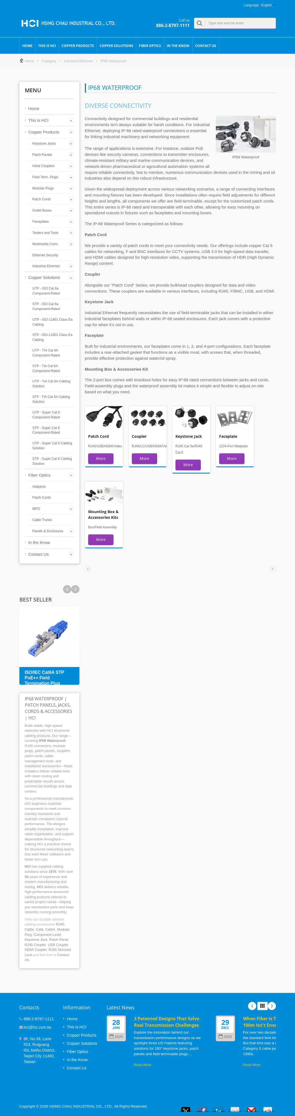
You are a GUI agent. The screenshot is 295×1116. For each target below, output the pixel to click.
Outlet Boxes (42, 210)
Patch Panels (42, 155)
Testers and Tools (45, 233)
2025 (116, 1037)
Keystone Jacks (44, 143)
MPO (36, 509)
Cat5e (29, 929)
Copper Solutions (116, 45)
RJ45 (60, 924)
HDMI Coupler (36, 950)
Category (49, 61)
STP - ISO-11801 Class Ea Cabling (52, 337)
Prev (75, 589)
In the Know (178, 45)
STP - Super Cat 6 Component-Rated (46, 430)
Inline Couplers (43, 166)
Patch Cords (41, 199)
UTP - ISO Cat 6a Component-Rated (46, 291)
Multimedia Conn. (45, 244)
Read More (142, 1065)
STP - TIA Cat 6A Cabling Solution (51, 399)
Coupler (139, 436)
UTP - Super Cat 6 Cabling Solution (52, 445)
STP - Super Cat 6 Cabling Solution (52, 461)
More (101, 458)
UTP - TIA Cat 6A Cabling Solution (51, 383)
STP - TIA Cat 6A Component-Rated (46, 368)
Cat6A (50, 929)
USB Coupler (58, 945)
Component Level (47, 935)
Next (67, 589)
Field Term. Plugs (45, 177)
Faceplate (228, 436)
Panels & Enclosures (47, 531)
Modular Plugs (43, 188)
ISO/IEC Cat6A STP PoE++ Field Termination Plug (44, 678)
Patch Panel (58, 940)
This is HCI (47, 45)
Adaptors (39, 487)
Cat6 (39, 929)
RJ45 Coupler (35, 945)
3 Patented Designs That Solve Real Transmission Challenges (166, 1022)
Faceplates (40, 222)
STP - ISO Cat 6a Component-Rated (46, 306)
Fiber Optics (150, 45)
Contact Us (205, 45)
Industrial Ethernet (78, 61)
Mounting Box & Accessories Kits (103, 514)
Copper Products (78, 45)
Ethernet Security (45, 255)
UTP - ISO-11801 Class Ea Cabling (52, 322)
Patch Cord (98, 436)
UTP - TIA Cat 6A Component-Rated (46, 353)
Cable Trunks (42, 520)
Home (27, 45)
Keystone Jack (36, 940)
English (266, 5)
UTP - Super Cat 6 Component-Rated (46, 414)
